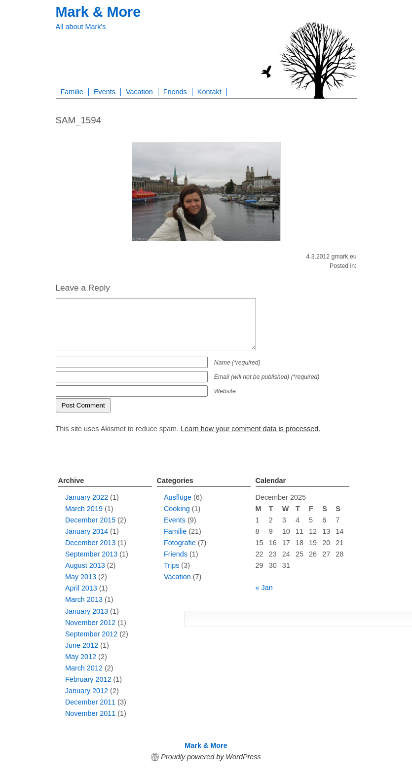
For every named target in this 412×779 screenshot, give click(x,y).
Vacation (139, 92)
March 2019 (84, 509)
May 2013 (80, 577)
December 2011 (90, 702)
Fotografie (180, 543)
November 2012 (90, 623)
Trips (171, 565)
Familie (72, 92)
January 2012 (86, 691)
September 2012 (91, 634)
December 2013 (90, 543)
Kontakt (209, 92)
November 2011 (90, 713)
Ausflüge (177, 497)
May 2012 (80, 657)
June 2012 (81, 645)
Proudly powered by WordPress (211, 757)
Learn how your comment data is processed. (250, 429)
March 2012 (84, 668)
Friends (175, 92)
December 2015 (90, 520)
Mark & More (98, 12)
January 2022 (86, 497)
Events (104, 92)
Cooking (177, 509)
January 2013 (86, 611)
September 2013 (91, 554)
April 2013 (81, 588)
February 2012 (88, 679)
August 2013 (85, 565)
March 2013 (84, 599)
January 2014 (86, 531)
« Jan (264, 588)
